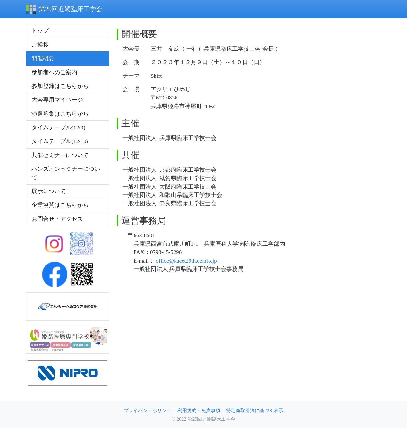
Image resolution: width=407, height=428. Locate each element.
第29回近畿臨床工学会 (64, 9)
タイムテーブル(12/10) (59, 141)
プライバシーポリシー (147, 410)
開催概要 (42, 58)
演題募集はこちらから (60, 114)
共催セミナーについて (60, 155)
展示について (48, 191)
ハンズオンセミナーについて (65, 173)
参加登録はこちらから (60, 86)
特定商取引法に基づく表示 (254, 410)
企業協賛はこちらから (60, 205)
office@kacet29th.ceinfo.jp (186, 261)
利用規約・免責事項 (198, 410)
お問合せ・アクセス (57, 219)
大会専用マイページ (57, 100)
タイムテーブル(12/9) (58, 127)
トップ (40, 30)
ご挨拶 (40, 44)
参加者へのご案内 (54, 72)
